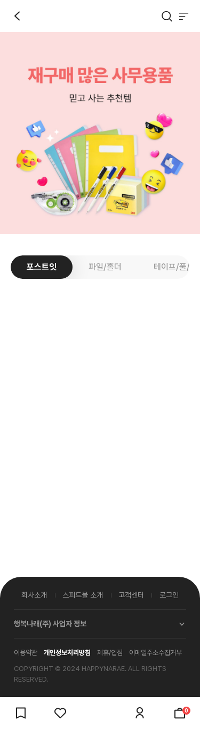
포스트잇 (42, 267)
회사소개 (34, 595)
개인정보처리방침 (67, 653)
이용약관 (25, 653)
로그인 (169, 595)
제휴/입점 (110, 653)
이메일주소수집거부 (155, 653)
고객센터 (131, 595)
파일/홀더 (105, 267)
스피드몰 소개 (82, 595)
